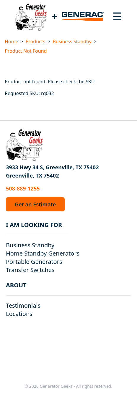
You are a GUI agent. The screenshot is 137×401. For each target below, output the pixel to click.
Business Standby (72, 41)
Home (11, 41)
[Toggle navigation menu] (117, 16)
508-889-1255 (23, 188)
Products (35, 41)
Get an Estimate (35, 204)
